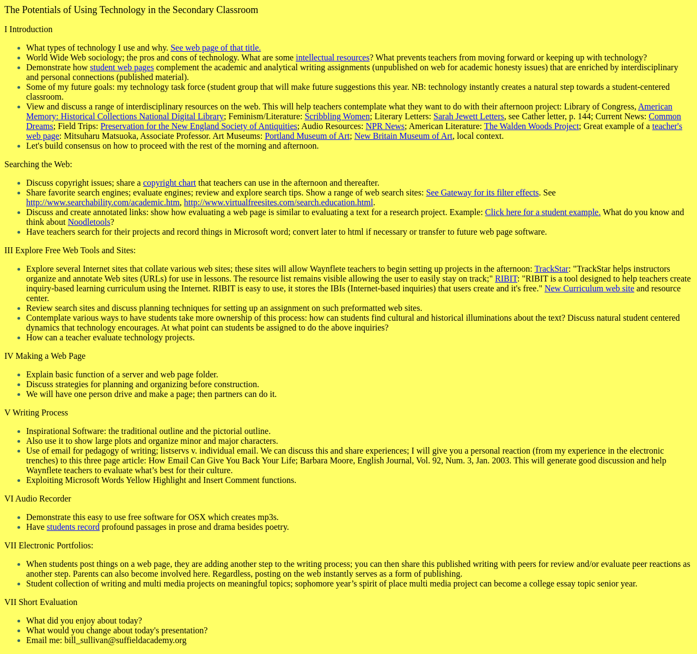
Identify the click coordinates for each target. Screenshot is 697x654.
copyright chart (169, 182)
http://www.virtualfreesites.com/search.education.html (278, 202)
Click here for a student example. (543, 212)
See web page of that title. (215, 47)
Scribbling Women (337, 116)
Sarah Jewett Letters (468, 116)
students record (73, 526)
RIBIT (506, 278)
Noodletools (89, 222)
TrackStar (551, 268)
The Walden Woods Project (531, 126)
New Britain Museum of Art (403, 135)
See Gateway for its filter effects (482, 192)
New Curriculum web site (589, 288)
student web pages (122, 67)
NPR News (385, 126)
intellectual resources (333, 57)
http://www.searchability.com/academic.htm (103, 202)
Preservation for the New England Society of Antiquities (198, 126)
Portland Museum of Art (307, 135)
